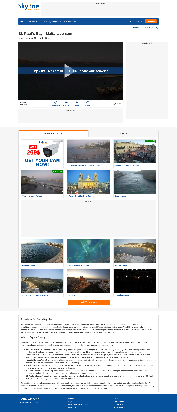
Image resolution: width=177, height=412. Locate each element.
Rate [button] (77, 103)
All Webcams (89, 302)
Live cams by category (51, 21)
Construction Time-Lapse (77, 404)
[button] (129, 21)
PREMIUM (150, 21)
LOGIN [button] (139, 21)
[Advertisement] (100, 10)
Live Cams (31, 21)
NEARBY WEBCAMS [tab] (53, 134)
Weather (66, 103)
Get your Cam (70, 21)
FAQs (116, 398)
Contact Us (71, 407)
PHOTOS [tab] (123, 134)
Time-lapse (55, 103)
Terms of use (119, 401)
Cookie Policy (119, 404)
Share (87, 103)
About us (70, 398)
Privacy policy (119, 407)
